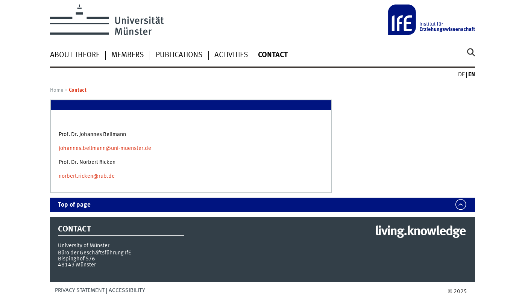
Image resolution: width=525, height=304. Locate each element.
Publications (179, 55)
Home (56, 90)
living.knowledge (420, 232)
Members (127, 55)
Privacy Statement (80, 290)
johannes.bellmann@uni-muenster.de (105, 148)
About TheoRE (75, 55)
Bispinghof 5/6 (76, 259)
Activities (231, 55)
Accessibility (127, 290)
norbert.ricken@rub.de (87, 176)
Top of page (74, 205)
